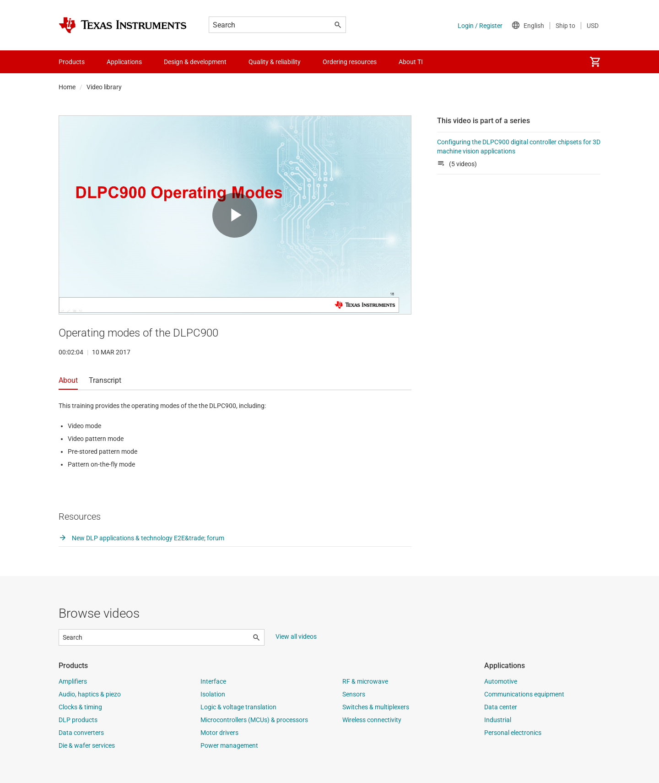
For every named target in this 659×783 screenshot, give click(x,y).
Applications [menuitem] (124, 61)
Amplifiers (73, 681)
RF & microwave (365, 681)
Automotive (500, 681)
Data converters (81, 732)
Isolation (212, 694)
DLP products (78, 719)
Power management (229, 745)
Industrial (497, 719)
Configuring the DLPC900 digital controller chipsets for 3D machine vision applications (518, 146)
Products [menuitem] (72, 61)
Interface (213, 681)
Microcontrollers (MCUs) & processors (254, 719)
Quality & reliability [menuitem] (274, 61)
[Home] (123, 25)
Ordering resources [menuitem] (350, 61)
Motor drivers (219, 732)
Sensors (353, 694)
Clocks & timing (80, 707)
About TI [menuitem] (411, 61)
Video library (104, 87)
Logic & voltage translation (238, 707)
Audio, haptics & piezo (90, 694)
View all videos (296, 636)
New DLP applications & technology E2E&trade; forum (141, 538)
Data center (500, 707)
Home (67, 87)
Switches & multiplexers (375, 707)
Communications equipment (524, 694)
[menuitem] (594, 61)
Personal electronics (512, 732)
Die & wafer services (87, 745)
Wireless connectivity (371, 719)
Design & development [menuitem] (195, 61)
